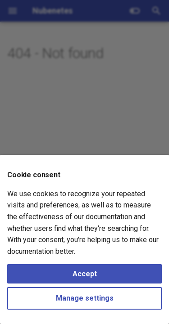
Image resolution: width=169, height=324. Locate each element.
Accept (85, 274)
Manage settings (85, 298)
